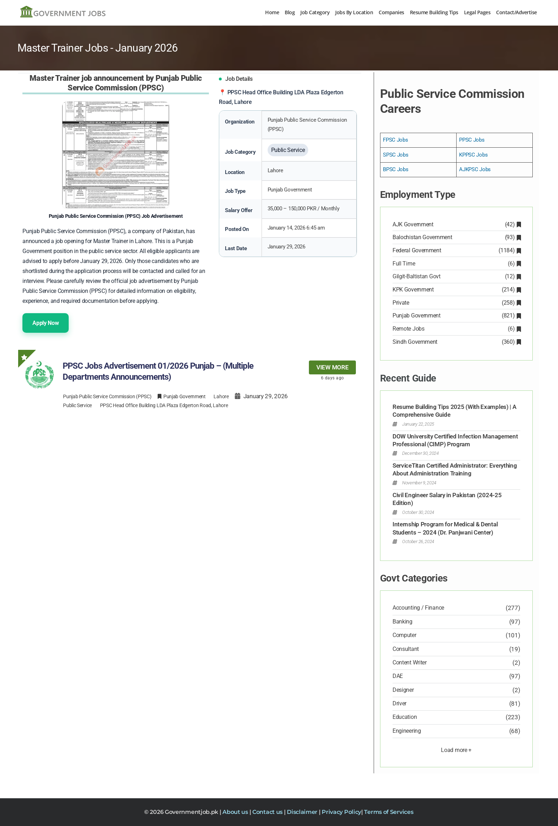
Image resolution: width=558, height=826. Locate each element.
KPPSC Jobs (473, 155)
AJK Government (456, 224)
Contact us (268, 812)
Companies (391, 12)
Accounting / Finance (418, 607)
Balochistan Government (456, 237)
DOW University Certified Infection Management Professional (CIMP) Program (455, 440)
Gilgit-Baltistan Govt (456, 276)
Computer (404, 635)
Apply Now (45, 323)
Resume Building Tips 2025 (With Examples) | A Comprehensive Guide (454, 410)
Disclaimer (303, 812)
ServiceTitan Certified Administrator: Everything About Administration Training (455, 469)
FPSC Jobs (395, 140)
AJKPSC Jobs (475, 169)
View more (332, 367)
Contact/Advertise (516, 12)
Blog (290, 12)
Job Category (315, 12)
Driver (399, 703)
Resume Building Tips (434, 12)
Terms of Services (388, 812)
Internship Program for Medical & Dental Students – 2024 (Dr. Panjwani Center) (445, 528)
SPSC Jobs (395, 155)
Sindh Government (456, 342)
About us (235, 812)
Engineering (407, 730)
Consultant (406, 649)
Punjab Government (456, 315)
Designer (403, 689)
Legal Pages (477, 12)
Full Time (456, 263)
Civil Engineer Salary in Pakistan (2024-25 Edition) (447, 498)
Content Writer (410, 662)
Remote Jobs (456, 328)
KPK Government (456, 289)
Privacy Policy (341, 812)
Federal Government (456, 250)
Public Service (77, 405)
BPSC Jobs (395, 169)
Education (405, 717)
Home (272, 12)
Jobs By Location (354, 12)
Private (456, 302)
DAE (398, 676)
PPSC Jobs (471, 140)
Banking (402, 621)
